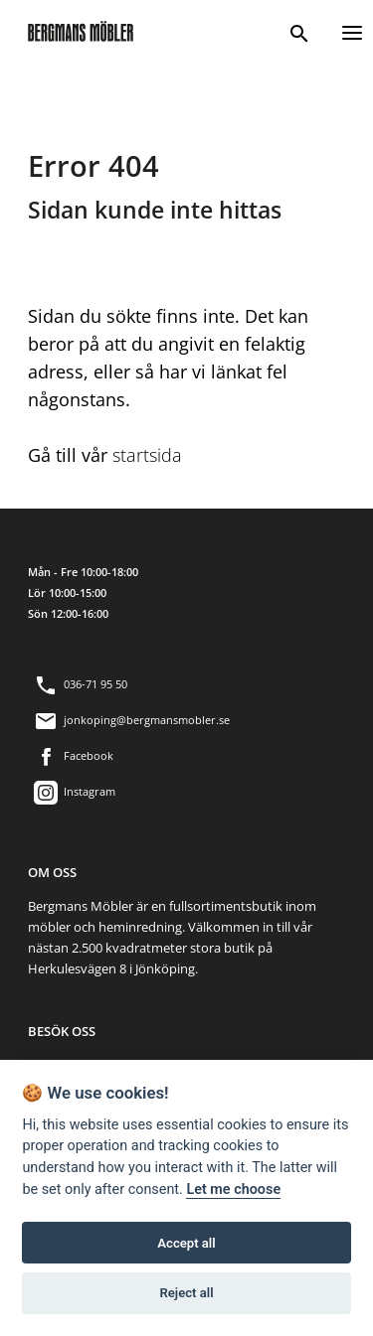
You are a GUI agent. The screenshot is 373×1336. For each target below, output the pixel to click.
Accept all (186, 1243)
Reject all (186, 1292)
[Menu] (352, 30)
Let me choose (233, 1189)
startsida (147, 455)
